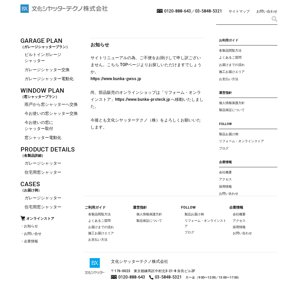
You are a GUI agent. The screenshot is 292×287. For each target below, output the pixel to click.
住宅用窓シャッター (43, 172)
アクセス (225, 179)
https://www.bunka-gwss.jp (116, 78)
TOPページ (130, 64)
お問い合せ (32, 234)
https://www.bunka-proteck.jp (142, 99)
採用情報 (225, 187)
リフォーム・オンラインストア (241, 141)
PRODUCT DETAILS (47, 149)
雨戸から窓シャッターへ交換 (51, 104)
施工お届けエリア (232, 72)
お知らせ (31, 226)
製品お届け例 (228, 134)
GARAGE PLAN (41, 40)
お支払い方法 (228, 79)
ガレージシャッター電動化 (49, 78)
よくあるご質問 (230, 57)
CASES (30, 184)
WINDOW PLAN (42, 90)
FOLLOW (225, 124)
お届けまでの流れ (232, 65)
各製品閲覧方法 (230, 50)
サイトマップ (239, 11)
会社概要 (225, 172)
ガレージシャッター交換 (47, 69)
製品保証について (232, 110)
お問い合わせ (266, 11)
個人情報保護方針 (232, 103)
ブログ (224, 148)
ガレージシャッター (43, 163)
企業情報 (31, 241)
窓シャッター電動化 (43, 137)
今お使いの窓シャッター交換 (51, 113)
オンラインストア (40, 218)
